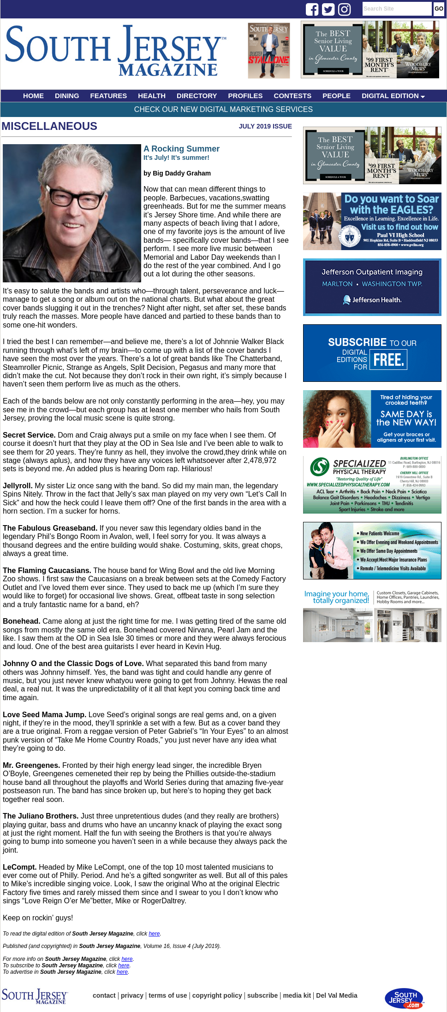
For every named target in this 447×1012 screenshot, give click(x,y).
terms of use (168, 995)
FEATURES (108, 95)
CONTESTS (293, 95)
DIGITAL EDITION (393, 95)
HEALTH (152, 95)
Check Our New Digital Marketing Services (223, 109)
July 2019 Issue (265, 126)
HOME (33, 95)
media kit (297, 995)
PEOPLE (336, 95)
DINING (67, 95)
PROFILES (245, 95)
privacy (132, 995)
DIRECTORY (197, 95)
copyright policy (217, 995)
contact (104, 995)
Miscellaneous (49, 126)
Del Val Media (336, 995)
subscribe (262, 995)
